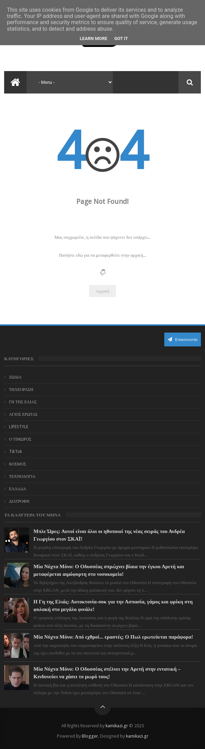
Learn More (93, 38)
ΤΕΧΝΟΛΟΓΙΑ (22, 476)
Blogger (90, 736)
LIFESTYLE (18, 426)
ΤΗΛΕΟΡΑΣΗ (21, 389)
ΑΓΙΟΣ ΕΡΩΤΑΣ (23, 414)
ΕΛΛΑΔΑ (17, 488)
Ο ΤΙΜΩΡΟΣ (20, 439)
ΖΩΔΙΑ (15, 377)
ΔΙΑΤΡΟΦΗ (19, 501)
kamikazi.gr (117, 725)
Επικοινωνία (182, 339)
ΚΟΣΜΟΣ (17, 464)
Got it (121, 38)
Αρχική (102, 291)
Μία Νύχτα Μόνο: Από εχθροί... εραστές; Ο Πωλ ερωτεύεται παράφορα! (113, 637)
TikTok (15, 451)
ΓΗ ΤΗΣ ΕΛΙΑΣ (23, 402)
